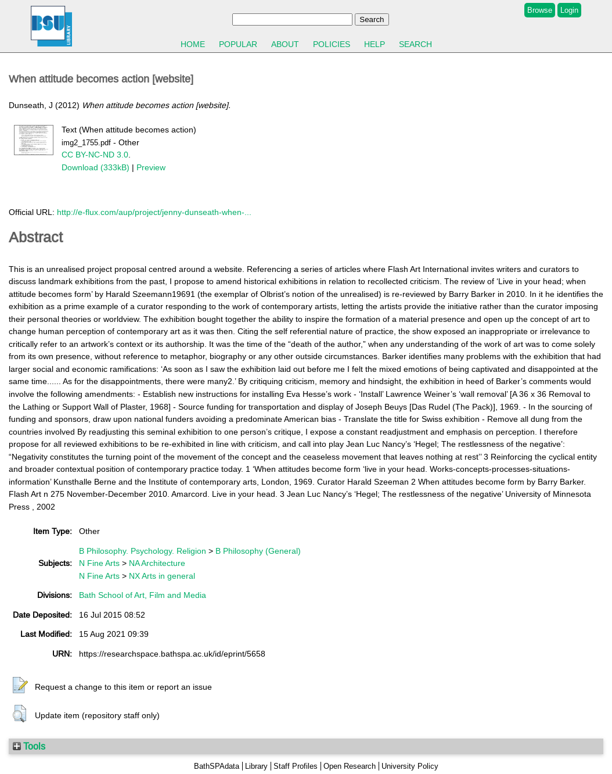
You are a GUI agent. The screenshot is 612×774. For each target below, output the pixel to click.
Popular (238, 44)
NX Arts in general (162, 575)
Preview (150, 167)
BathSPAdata (216, 766)
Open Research (349, 766)
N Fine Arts (99, 563)
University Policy (409, 766)
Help (374, 44)
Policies (331, 44)
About (285, 44)
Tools (29, 746)
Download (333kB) (95, 167)
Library (256, 766)
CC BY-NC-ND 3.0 (95, 154)
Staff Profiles (295, 766)
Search (415, 44)
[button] (20, 685)
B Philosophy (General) (258, 551)
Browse (539, 10)
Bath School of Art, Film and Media (142, 595)
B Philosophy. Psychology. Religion (142, 551)
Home (193, 44)
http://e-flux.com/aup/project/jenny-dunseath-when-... (154, 212)
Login (569, 10)
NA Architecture (157, 563)
